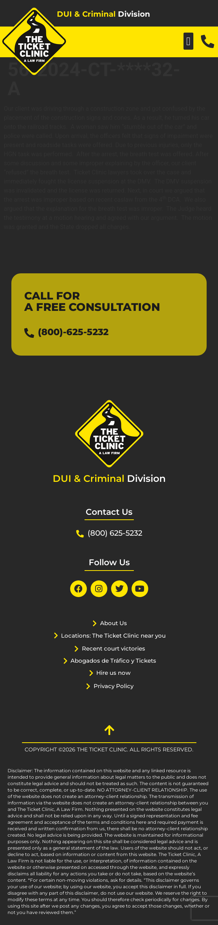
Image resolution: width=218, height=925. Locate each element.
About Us (113, 623)
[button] (188, 41)
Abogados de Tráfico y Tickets (113, 660)
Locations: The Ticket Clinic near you (113, 635)
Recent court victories (113, 648)
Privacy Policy (113, 686)
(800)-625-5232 (73, 331)
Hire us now (113, 672)
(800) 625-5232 (115, 533)
